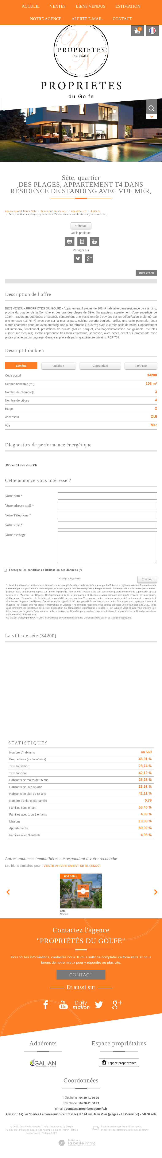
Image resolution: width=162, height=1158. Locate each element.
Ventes (58, 6)
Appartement (78, 211)
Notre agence (46, 19)
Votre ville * (14, 525)
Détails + (59, 365)
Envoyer (147, 579)
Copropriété (100, 365)
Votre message (15, 535)
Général (21, 365)
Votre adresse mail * (19, 506)
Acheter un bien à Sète (54, 211)
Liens (58, 1129)
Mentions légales (28, 1129)
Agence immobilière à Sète (20, 211)
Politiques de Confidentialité (62, 617)
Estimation (127, 6)
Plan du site (11, 1129)
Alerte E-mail (87, 19)
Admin (66, 1129)
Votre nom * (14, 496)
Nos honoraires (46, 1129)
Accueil (31, 6)
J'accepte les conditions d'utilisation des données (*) (45, 570)
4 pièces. (95, 211)
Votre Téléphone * (18, 515)
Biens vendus (90, 6)
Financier (141, 365)
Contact (122, 19)
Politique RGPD (49, 1133)
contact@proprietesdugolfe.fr (86, 1108)
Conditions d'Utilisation (95, 617)
